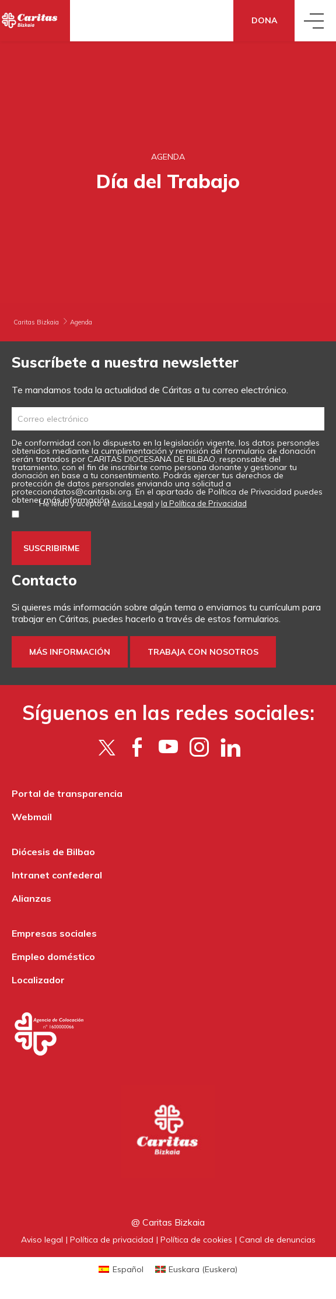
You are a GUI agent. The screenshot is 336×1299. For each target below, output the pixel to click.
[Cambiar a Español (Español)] (121, 1269)
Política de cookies (196, 1239)
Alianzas (31, 898)
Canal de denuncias (277, 1239)
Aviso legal (42, 1239)
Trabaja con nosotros (203, 652)
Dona (264, 20)
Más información (69, 652)
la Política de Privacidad (204, 503)
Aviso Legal (132, 503)
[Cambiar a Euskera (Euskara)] (196, 1269)
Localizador (38, 980)
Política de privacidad (111, 1239)
